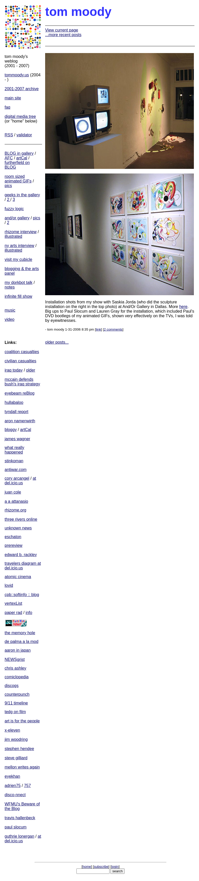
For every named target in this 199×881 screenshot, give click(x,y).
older (30, 370)
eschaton (13, 537)
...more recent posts (63, 35)
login (114, 866)
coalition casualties (22, 352)
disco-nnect (15, 795)
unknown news (18, 528)
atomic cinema (18, 577)
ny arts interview (19, 245)
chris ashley (15, 668)
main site (13, 98)
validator (24, 135)
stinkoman (14, 461)
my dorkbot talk (18, 282)
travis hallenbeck (20, 818)
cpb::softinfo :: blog (22, 594)
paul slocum (15, 827)
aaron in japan (18, 650)
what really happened (14, 449)
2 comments (113, 329)
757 (27, 785)
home (87, 866)
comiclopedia (16, 677)
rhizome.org (15, 510)
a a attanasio (16, 501)
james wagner (17, 439)
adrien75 (13, 785)
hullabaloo (14, 402)
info (29, 612)
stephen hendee (19, 748)
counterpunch (17, 694)
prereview (13, 545)
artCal (21, 158)
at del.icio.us (20, 480)
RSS (9, 135)
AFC (9, 158)
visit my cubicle (18, 259)
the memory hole (20, 633)
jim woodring (16, 739)
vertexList (13, 603)
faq (7, 107)
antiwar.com (15, 469)
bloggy (11, 429)
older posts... (57, 342)
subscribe (101, 866)
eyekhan (12, 776)
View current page (61, 30)
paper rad (13, 612)
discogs (11, 685)
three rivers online (21, 519)
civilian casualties (20, 361)
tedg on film (15, 712)
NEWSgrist (15, 659)
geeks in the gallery (22, 195)
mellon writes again (22, 767)
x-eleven (12, 730)
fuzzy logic (14, 209)
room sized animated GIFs (18, 178)
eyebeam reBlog (20, 393)
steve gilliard (16, 758)
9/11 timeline (16, 703)
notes (10, 287)
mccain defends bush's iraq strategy (22, 381)
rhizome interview (20, 232)
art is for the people (22, 721)
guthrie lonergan (19, 836)
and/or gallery (17, 218)
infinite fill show (18, 296)
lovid (9, 585)
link (98, 329)
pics (8, 185)
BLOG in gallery (19, 153)
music (10, 310)
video (9, 319)
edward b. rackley (21, 554)
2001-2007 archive (22, 89)
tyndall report (16, 411)
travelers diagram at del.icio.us (23, 565)
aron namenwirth (20, 421)
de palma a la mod (21, 641)
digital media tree (20, 116)
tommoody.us (17, 75)
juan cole (13, 492)
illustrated (13, 236)
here (183, 306)
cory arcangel (17, 478)
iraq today (14, 370)
